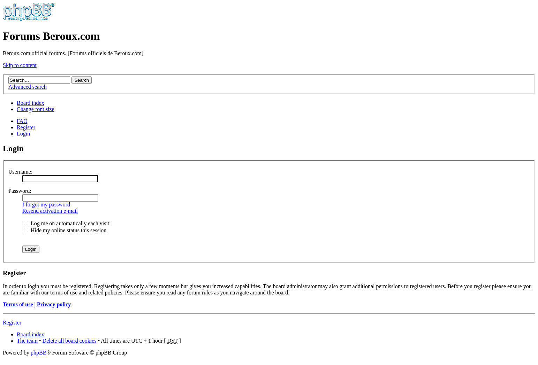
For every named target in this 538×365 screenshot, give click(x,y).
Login (23, 134)
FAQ (22, 121)
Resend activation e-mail (50, 211)
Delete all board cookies (70, 341)
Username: (20, 172)
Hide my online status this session (65, 230)
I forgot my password (46, 204)
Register (26, 127)
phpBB (38, 353)
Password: (19, 191)
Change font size (35, 109)
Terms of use (18, 304)
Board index (30, 103)
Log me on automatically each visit (66, 223)
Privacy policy (54, 304)
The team (27, 341)
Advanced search (27, 87)
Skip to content (20, 65)
